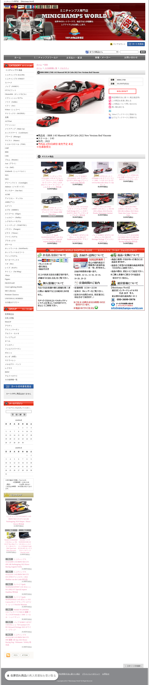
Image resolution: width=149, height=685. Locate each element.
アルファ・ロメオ (12, 333)
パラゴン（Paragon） (13, 229)
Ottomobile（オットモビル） (16, 94)
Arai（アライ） (11, 163)
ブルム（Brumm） (12, 160)
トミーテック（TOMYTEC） (16, 225)
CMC (7, 156)
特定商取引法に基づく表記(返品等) (126, 97)
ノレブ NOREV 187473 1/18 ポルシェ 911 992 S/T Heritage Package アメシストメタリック (103, 238)
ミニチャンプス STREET (14, 79)
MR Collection (10, 291)
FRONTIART (10, 283)
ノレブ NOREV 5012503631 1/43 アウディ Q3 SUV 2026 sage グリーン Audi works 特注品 (77, 179)
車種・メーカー (103, 57)
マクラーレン (10, 360)
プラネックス (10, 241)
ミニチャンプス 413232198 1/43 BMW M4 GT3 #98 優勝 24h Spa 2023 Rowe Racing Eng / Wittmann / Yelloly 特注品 (18, 640)
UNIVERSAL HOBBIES (14, 298)
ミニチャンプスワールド (46, 57)
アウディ (8, 326)
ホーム (18, 57)
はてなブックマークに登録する (124, 117)
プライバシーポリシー (91, 674)
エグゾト (8, 206)
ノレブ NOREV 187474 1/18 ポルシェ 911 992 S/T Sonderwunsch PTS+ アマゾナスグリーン (77, 238)
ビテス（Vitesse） (12, 233)
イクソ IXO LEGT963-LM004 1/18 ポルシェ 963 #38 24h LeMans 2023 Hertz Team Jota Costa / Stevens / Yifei (128, 211)
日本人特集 (9, 318)
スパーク (8, 83)
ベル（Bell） (10, 167)
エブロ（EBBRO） (12, 210)
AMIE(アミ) (9, 202)
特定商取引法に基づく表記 (69, 674)
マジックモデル (11, 256)
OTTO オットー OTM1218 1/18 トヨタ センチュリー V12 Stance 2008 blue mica (52, 211)
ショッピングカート (136, 44)
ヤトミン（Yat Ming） (13, 272)
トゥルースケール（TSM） (16, 144)
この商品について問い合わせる (124, 104)
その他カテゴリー (12, 302)
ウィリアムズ (10, 337)
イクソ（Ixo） (10, 106)
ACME (7, 194)
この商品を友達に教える (121, 101)
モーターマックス (12, 260)
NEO (7, 179)
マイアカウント (119, 44)
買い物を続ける (118, 107)
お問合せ (131, 57)
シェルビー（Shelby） (13, 217)
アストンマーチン (12, 330)
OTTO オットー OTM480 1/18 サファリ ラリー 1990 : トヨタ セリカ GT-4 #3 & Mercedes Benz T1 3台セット (103, 180)
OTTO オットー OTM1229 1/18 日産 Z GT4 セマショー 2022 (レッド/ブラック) (128, 177)
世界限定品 (9, 314)
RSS (15, 655)
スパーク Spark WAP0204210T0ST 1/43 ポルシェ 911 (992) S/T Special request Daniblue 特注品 (52, 238)
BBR (6, 152)
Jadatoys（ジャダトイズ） (15, 187)
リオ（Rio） (10, 264)
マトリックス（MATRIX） (15, 113)
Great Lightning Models (13, 287)
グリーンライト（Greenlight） (17, 183)
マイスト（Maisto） (13, 140)
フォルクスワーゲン (13, 349)
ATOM (25, 655)
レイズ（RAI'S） (11, 268)
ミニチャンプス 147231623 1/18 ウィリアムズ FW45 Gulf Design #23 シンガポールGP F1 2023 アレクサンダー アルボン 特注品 (77, 211)
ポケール (8, 244)
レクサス (8, 368)
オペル (7, 341)
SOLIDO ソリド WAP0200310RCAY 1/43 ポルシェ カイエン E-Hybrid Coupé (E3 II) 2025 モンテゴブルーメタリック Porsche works (25, 546)
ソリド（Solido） (11, 102)
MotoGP (8, 322)
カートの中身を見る (19, 386)
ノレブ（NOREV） (12, 86)
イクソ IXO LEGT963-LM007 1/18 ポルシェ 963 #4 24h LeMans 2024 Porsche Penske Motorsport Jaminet (103, 210)
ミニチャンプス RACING (15, 75)
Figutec (7, 279)
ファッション (10, 125)
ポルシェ (8, 353)
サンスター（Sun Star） (14, 191)
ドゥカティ (9, 345)
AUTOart (8, 121)
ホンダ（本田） (11, 357)
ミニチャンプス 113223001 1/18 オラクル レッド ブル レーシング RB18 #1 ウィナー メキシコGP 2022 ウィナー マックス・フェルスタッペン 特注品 (52, 181)
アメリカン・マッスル (14, 198)
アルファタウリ (11, 376)
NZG (7, 175)
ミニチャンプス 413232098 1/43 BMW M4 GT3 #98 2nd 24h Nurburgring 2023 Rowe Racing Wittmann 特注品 (128, 238)
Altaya (7, 275)
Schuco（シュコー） (13, 110)
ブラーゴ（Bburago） (13, 137)
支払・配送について (74, 57)
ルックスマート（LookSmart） (17, 133)
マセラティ (64, 68)
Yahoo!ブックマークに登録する (124, 114)
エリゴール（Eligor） (13, 214)
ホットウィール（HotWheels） (17, 248)
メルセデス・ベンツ (13, 364)
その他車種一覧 (11, 380)
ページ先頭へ (133, 666)
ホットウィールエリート (15, 252)
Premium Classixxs (12, 295)
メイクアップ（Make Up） (15, 129)
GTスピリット (10, 90)
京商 (6, 117)
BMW (7, 372)
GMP (7, 148)
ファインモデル (11, 237)
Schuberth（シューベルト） (16, 171)
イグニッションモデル (14, 98)
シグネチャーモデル (13, 221)
